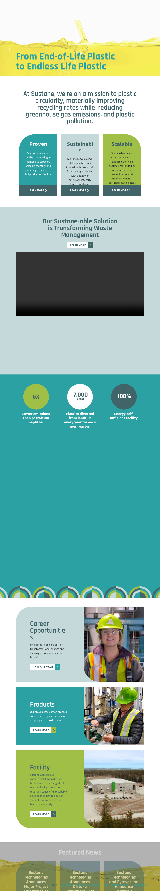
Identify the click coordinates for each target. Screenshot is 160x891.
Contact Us (139, 8)
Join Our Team (43, 667)
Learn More (36, 190)
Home (53, 8)
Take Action (110, 8)
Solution (65, 8)
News (124, 8)
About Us (80, 8)
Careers (95, 8)
